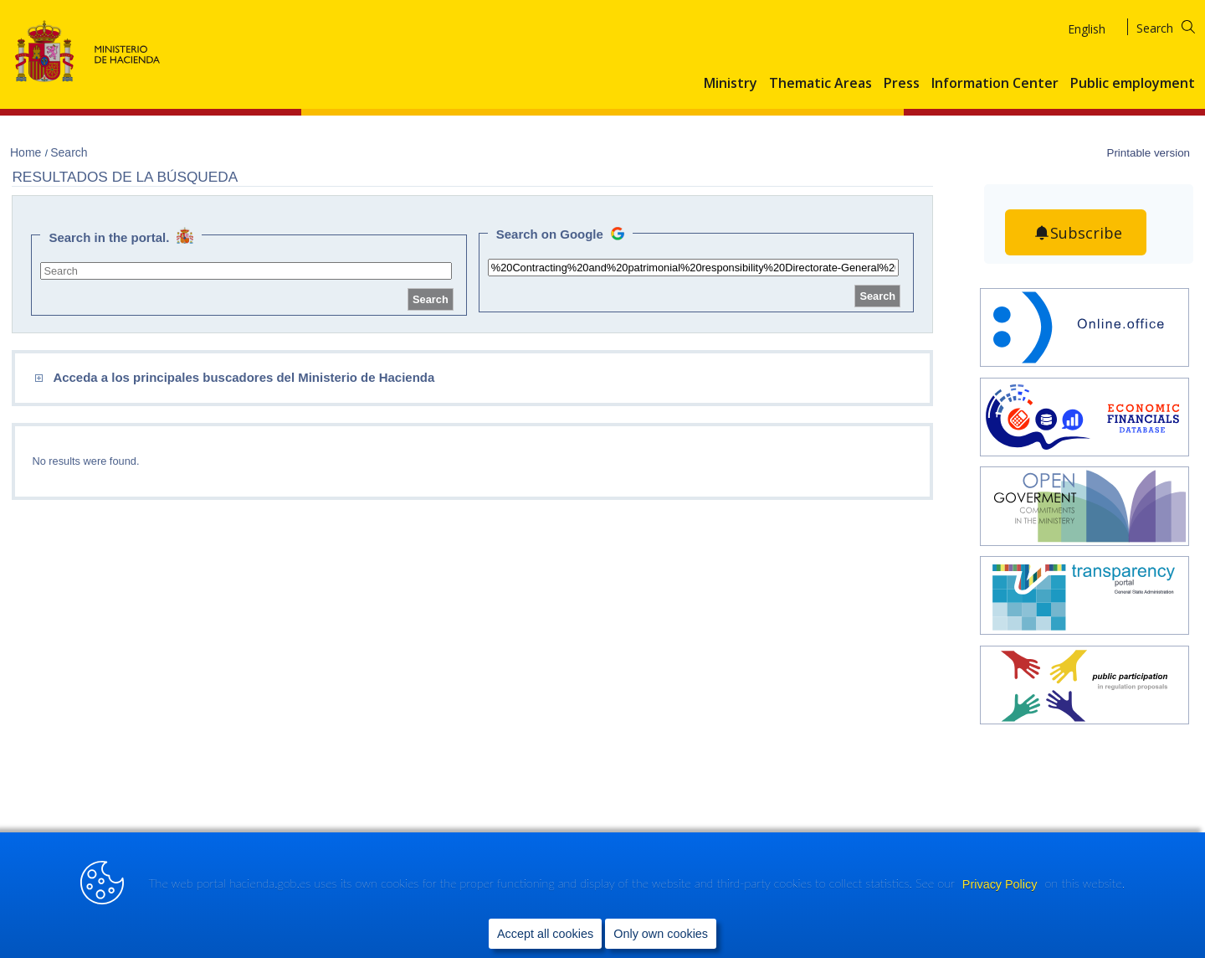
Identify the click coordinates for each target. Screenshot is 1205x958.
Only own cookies (660, 933)
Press (902, 83)
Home (27, 152)
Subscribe (1087, 233)
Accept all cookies (545, 933)
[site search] (245, 271)
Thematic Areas (820, 83)
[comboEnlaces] (355, 378)
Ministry (730, 83)
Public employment (1132, 83)
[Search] (1176, 26)
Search (68, 152)
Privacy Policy (1001, 884)
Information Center (995, 83)
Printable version (1148, 153)
